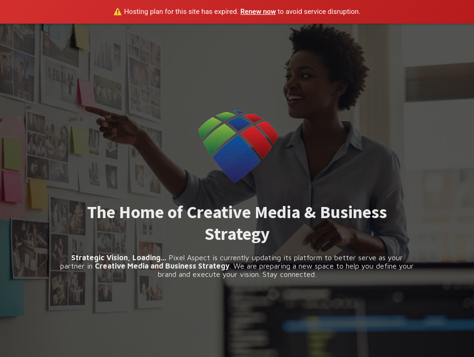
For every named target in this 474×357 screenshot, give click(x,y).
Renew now (258, 11)
